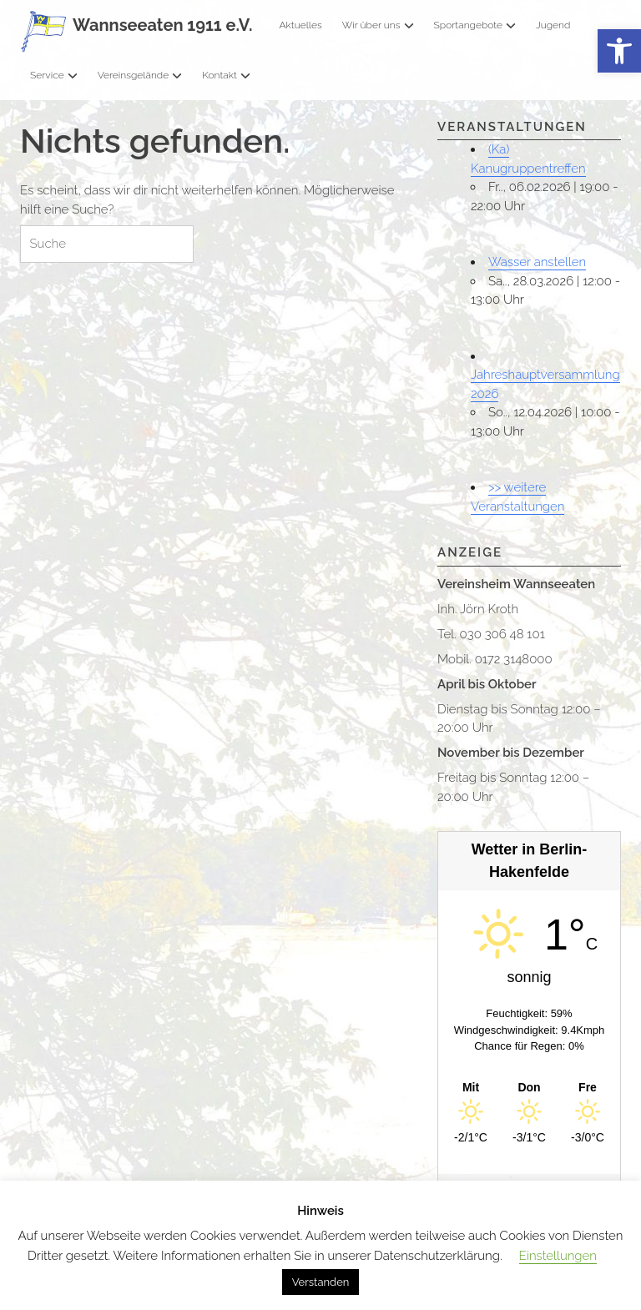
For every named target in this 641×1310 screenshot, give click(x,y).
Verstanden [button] (321, 1282)
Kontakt (226, 75)
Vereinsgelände (140, 75)
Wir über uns (378, 25)
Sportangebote (475, 25)
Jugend (553, 25)
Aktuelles (300, 25)
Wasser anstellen (537, 262)
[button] (619, 51)
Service (54, 75)
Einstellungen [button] (558, 1255)
